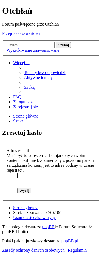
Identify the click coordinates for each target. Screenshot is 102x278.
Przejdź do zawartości (21, 33)
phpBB (48, 226)
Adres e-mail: (18, 150)
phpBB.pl (69, 241)
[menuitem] (45, 72)
